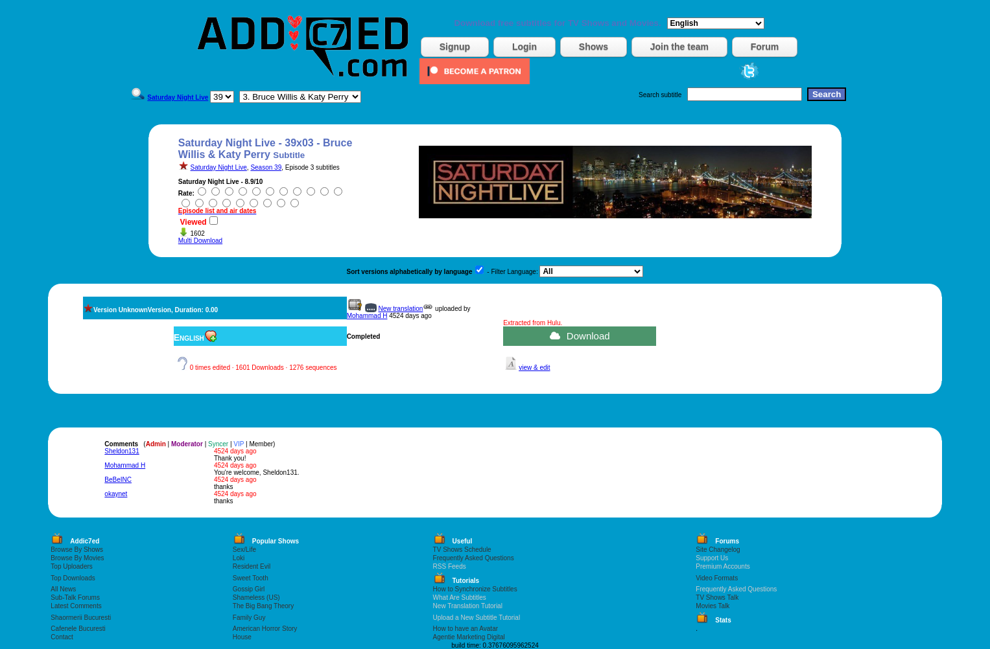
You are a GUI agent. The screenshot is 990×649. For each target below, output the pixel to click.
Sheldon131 (121, 451)
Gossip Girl (249, 589)
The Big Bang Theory (263, 605)
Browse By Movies (77, 558)
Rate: (186, 193)
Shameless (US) (256, 597)
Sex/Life (244, 549)
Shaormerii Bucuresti (81, 617)
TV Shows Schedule (462, 549)
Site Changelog (718, 549)
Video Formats (717, 578)
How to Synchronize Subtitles (475, 589)
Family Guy (249, 617)
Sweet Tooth (250, 578)
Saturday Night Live (219, 167)
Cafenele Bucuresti (78, 628)
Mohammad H (367, 315)
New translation (400, 308)
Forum (765, 46)
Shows (593, 46)
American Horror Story (265, 628)
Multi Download (200, 240)
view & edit (534, 367)
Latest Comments (76, 605)
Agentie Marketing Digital (469, 637)
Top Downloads (73, 578)
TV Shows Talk (717, 597)
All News (63, 589)
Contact (62, 637)
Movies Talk (712, 605)
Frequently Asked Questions (473, 558)
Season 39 (265, 167)
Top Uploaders (71, 566)
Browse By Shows (77, 549)
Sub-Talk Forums (75, 597)
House (242, 637)
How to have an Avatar (465, 628)
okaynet (115, 493)
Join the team (679, 46)
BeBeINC (118, 479)
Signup (455, 46)
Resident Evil (251, 566)
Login (524, 46)
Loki (238, 558)
